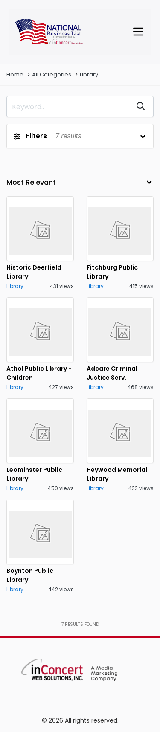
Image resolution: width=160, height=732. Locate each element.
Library (89, 74)
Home (14, 74)
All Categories (51, 74)
